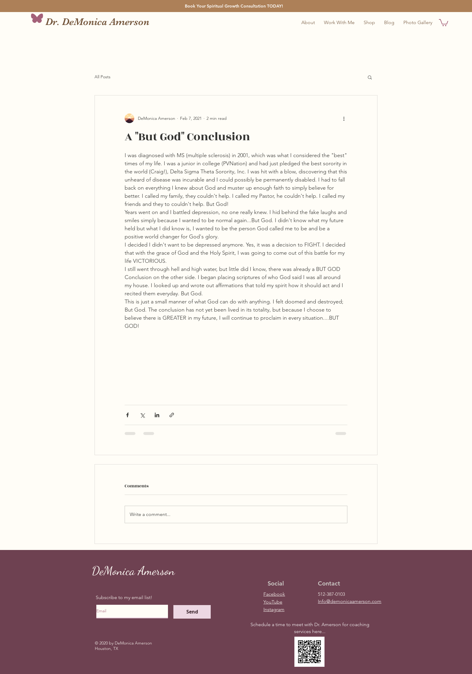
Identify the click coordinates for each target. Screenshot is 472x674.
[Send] (192, 612)
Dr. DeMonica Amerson (97, 21)
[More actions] (343, 118)
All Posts (102, 76)
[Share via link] (172, 415)
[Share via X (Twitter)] (142, 415)
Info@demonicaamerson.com (349, 601)
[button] (339, 22)
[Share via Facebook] (127, 415)
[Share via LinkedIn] (157, 415)
